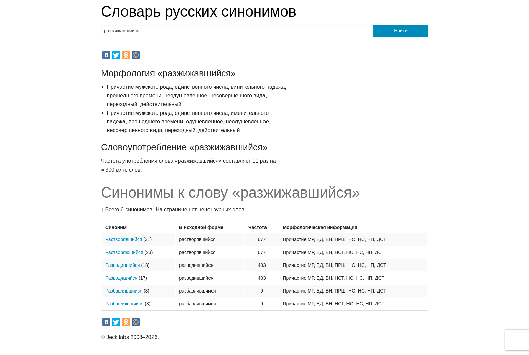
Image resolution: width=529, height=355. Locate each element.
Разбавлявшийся (123, 291)
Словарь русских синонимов (198, 11)
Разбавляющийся (124, 303)
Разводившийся (122, 265)
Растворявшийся (123, 239)
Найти (401, 30)
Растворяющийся (124, 252)
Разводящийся (121, 278)
